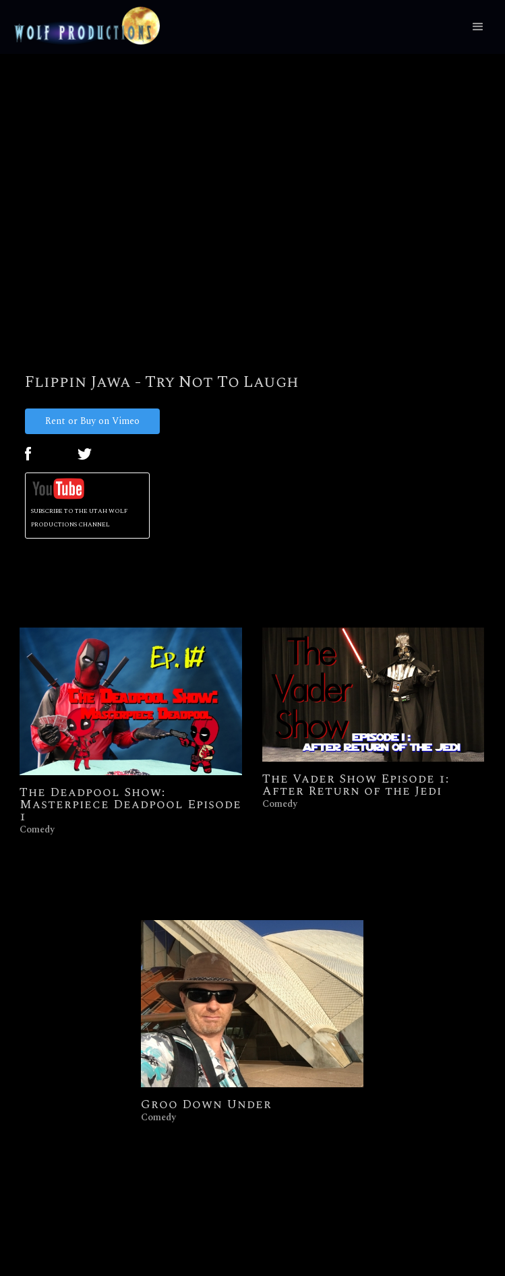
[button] (478, 27)
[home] (83, 25)
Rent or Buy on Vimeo (92, 421)
